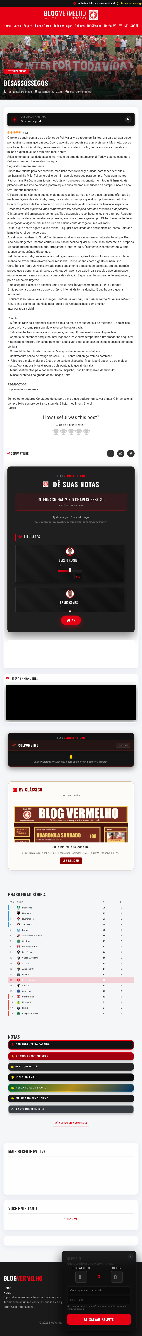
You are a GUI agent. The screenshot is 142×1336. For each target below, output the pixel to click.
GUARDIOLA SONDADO (71, 847)
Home (7, 25)
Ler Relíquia (71, 860)
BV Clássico (94, 25)
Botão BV (110, 25)
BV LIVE (123, 25)
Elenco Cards (43, 25)
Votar (71, 620)
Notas (17, 25)
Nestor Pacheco (16, 71)
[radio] (56, 432)
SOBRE (134, 25)
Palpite (27, 25)
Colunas (79, 25)
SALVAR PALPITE (101, 1319)
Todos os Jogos (63, 25)
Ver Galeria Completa (71, 1122)
